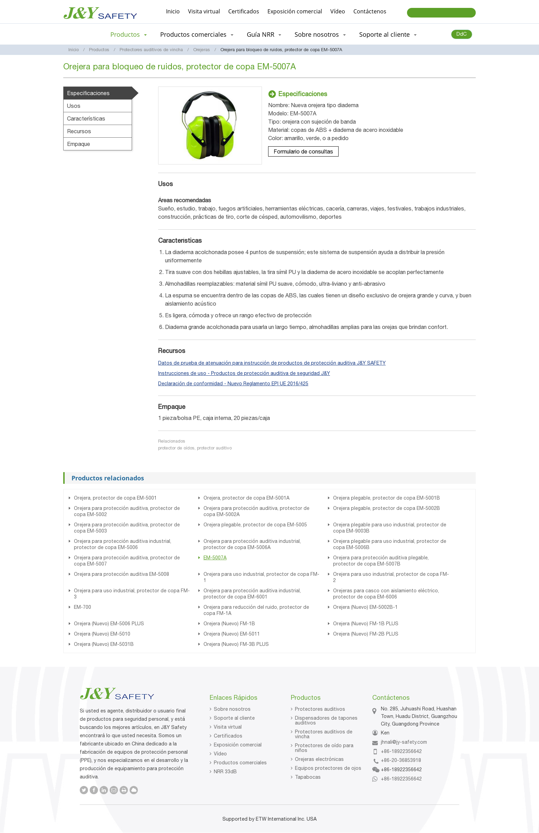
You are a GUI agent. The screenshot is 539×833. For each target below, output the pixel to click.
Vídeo (337, 11)
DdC (461, 34)
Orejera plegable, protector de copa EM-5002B (386, 508)
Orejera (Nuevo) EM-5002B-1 (365, 607)
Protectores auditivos (320, 709)
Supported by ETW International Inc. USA (269, 819)
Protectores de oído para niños (324, 748)
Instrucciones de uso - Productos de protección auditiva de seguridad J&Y (244, 373)
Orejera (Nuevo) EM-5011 (232, 634)
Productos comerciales (240, 762)
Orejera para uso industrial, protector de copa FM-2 (391, 577)
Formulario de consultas (303, 151)
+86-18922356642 (401, 751)
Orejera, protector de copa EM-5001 (115, 498)
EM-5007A (215, 557)
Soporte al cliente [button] (388, 34)
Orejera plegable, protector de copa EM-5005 (255, 524)
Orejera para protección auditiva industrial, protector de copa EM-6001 (252, 594)
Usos (73, 106)
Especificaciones (88, 93)
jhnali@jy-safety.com (404, 742)
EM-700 (82, 607)
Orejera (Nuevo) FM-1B (229, 623)
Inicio (173, 11)
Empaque (78, 144)
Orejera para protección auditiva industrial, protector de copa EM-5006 (122, 544)
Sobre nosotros (232, 709)
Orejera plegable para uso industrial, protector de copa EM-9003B (389, 528)
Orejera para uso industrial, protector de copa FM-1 (261, 577)
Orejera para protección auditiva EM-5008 (121, 574)
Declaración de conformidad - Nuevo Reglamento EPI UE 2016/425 (233, 383)
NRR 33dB (225, 771)
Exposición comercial (294, 11)
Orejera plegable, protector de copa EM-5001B (386, 498)
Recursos (79, 131)
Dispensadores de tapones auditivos (326, 720)
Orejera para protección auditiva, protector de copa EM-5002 (127, 511)
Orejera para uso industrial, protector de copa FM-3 (132, 594)
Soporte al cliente (234, 718)
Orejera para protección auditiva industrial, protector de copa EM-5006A (252, 544)
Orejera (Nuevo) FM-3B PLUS (236, 644)
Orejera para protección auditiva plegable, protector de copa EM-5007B (381, 561)
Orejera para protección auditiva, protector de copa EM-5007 (127, 561)
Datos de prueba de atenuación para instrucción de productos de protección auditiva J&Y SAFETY (272, 363)
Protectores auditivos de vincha (151, 49)
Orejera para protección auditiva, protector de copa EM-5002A (256, 511)
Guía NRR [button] (264, 34)
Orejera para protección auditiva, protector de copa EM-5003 (127, 528)
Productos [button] (128, 34)
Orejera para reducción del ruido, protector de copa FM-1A (256, 610)
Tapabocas (308, 777)
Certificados (243, 11)
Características (86, 118)
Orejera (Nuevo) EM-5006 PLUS (109, 623)
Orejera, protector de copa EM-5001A (246, 498)
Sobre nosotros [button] (320, 34)
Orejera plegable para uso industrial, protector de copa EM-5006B (389, 544)
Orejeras (201, 49)
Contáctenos (369, 11)
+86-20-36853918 (401, 760)
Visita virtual (204, 11)
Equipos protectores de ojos (328, 768)
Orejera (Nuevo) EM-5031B (104, 644)
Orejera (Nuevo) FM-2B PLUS (365, 634)
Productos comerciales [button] (196, 34)
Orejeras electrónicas (319, 759)
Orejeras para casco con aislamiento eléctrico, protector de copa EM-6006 (386, 594)
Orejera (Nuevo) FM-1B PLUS (365, 623)
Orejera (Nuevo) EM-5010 (102, 634)
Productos (99, 49)
